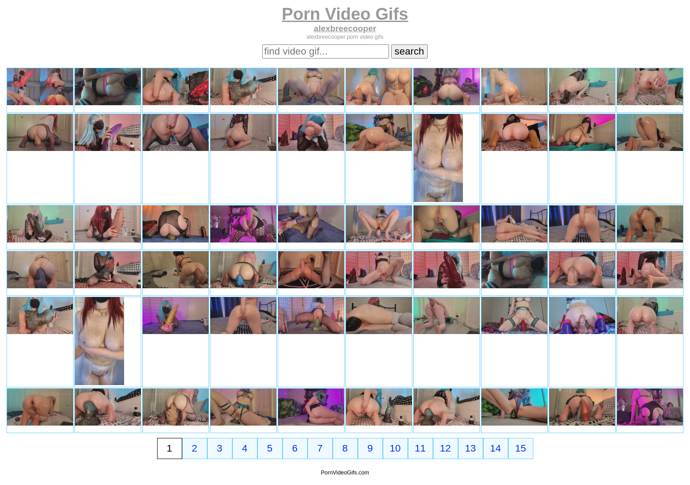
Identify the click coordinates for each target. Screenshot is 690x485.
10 (395, 448)
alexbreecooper (345, 28)
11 (420, 448)
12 (445, 448)
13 (470, 448)
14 (495, 448)
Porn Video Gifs (345, 13)
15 (520, 448)
